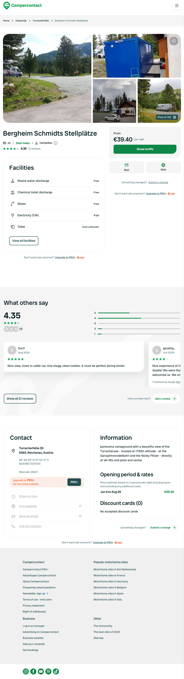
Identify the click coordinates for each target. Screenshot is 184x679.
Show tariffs (145, 149)
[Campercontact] (22, 5)
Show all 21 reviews (20, 399)
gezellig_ (169, 348)
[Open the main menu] (177, 6)
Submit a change (158, 182)
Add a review (166, 398)
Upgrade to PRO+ (65, 257)
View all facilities (23, 241)
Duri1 (21, 348)
